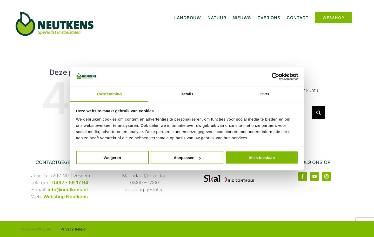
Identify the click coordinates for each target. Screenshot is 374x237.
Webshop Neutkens (65, 196)
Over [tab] (265, 93)
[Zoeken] (318, 112)
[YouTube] (314, 176)
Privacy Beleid (73, 229)
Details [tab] (187, 93)
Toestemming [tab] (109, 93)
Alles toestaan (262, 157)
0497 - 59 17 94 (70, 182)
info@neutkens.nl (68, 189)
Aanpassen (187, 157)
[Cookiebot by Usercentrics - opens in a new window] (275, 77)
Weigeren (112, 157)
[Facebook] (302, 176)
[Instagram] (326, 176)
